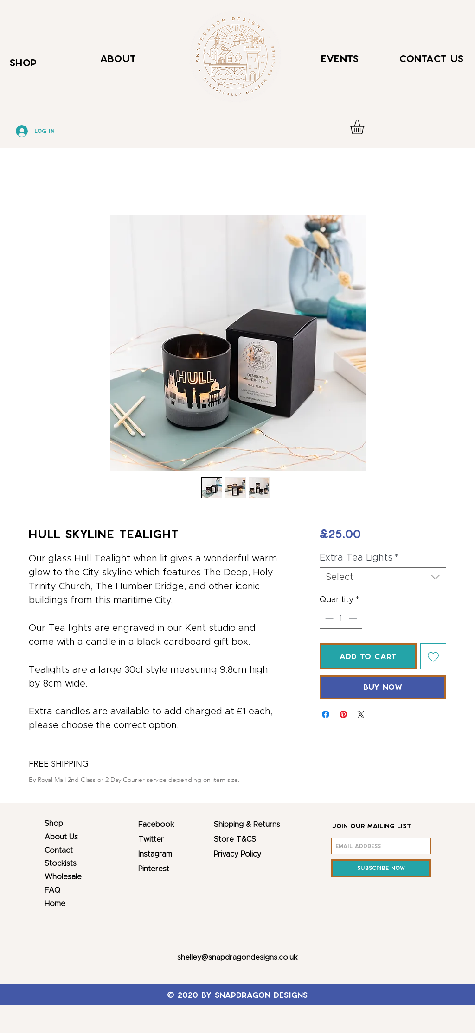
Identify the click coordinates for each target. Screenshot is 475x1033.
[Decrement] (328, 618)
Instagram (155, 854)
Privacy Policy (237, 854)
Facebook (156, 824)
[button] (365, 127)
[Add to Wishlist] (433, 656)
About (118, 58)
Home (55, 903)
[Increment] (354, 618)
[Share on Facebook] (325, 714)
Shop (54, 823)
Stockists (61, 863)
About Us (61, 837)
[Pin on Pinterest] (343, 714)
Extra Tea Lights (359, 557)
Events (340, 58)
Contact (59, 850)
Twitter (151, 839)
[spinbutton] (341, 618)
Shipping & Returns (247, 824)
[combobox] (383, 577)
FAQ (52, 890)
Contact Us (431, 58)
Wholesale (63, 877)
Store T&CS (235, 839)
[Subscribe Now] (381, 868)
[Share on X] (360, 714)
